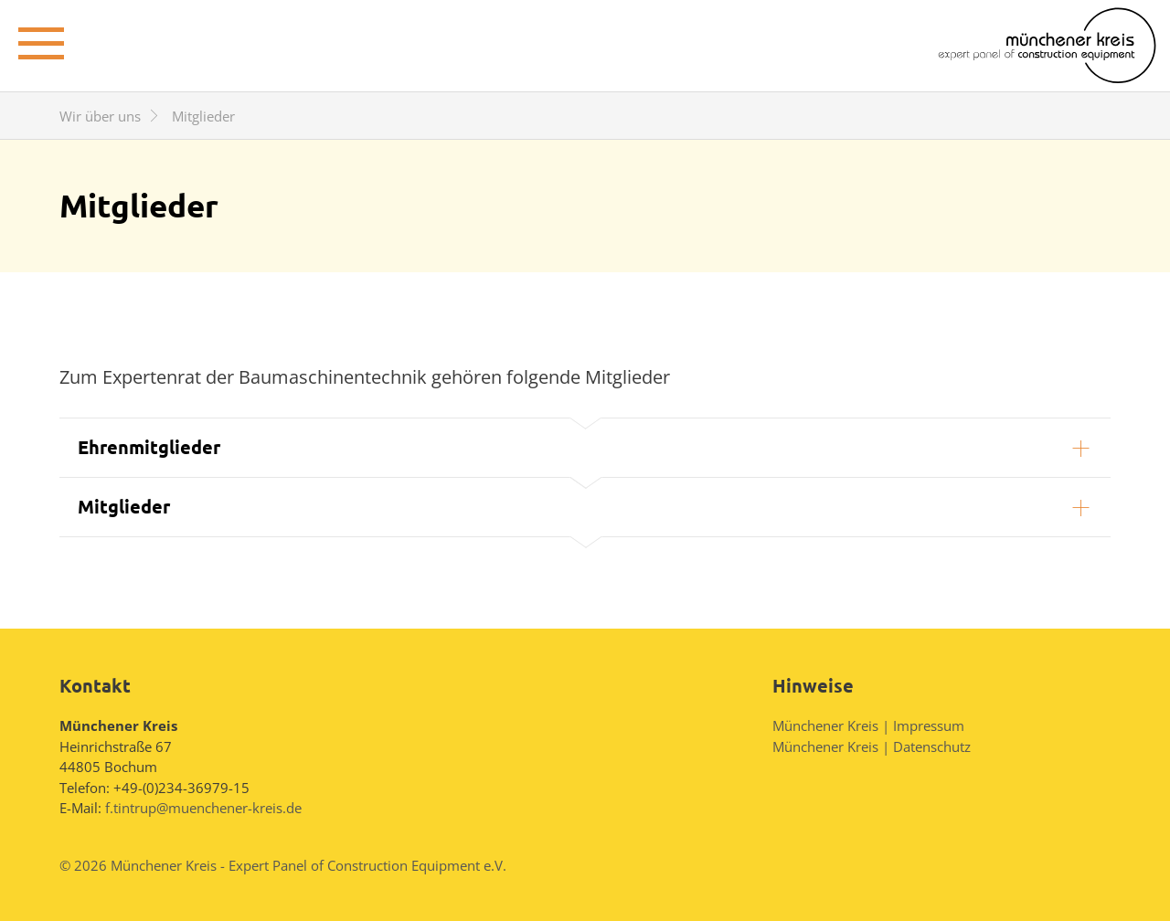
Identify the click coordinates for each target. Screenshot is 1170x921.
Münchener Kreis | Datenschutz (871, 746)
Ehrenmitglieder (149, 447)
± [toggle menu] (41, 40)
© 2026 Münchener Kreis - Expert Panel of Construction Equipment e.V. (282, 865)
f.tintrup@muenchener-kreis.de (203, 808)
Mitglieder (124, 506)
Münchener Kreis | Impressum (868, 725)
